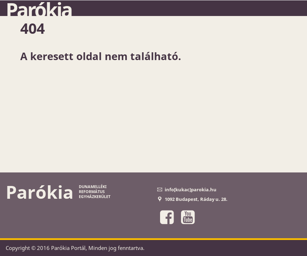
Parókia (39, 9)
